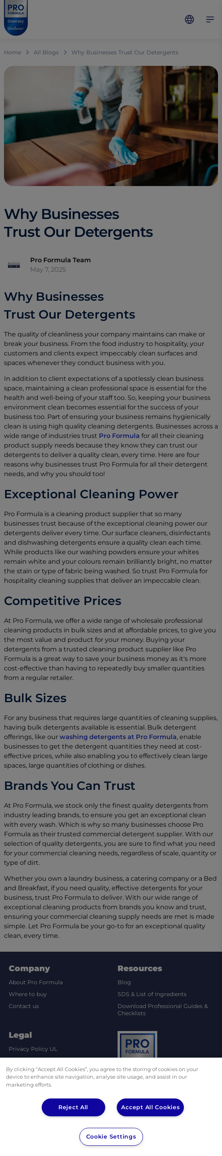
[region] (111, 1107)
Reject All (73, 1107)
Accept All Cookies (151, 1107)
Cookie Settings (111, 1136)
